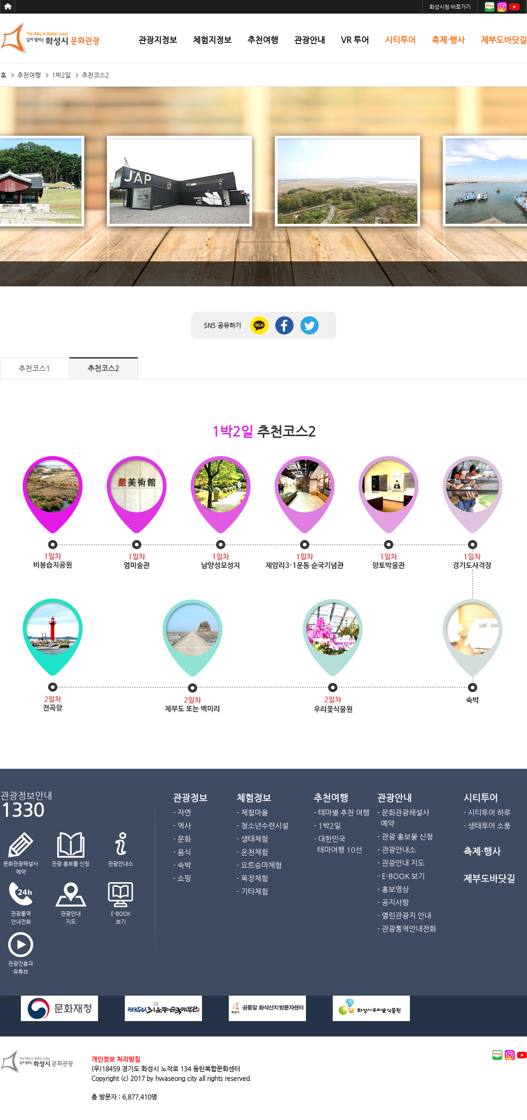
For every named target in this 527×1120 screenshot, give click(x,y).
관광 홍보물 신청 (70, 863)
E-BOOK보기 (121, 917)
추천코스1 (34, 368)
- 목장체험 (252, 878)
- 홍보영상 (393, 889)
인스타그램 (502, 7)
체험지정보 (212, 40)
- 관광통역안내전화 (406, 928)
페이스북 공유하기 (284, 325)
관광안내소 (120, 863)
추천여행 (262, 40)
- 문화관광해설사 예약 (403, 818)
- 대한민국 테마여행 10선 (338, 844)
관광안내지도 (71, 917)
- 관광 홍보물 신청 (405, 836)
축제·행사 (448, 40)
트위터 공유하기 (309, 325)
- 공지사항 (393, 902)
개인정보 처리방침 (115, 1059)
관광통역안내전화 (21, 917)
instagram (510, 1055)
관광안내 (309, 40)
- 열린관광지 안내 (404, 915)
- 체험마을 (252, 812)
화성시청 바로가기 (450, 7)
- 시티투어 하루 (487, 812)
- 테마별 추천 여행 (341, 812)
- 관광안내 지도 (400, 863)
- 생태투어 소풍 (487, 825)
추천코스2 (103, 368)
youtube (522, 1055)
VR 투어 (355, 40)
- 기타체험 (252, 891)
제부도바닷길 (504, 40)
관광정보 (190, 798)
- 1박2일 (327, 825)
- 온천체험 (252, 852)
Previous (12, 1000)
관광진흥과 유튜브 (20, 967)
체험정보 (253, 798)
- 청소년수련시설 (262, 825)
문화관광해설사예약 (20, 867)
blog (497, 1055)
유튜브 (514, 7)
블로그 (490, 7)
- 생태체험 (252, 839)
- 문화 (182, 839)
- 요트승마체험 (259, 865)
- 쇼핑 (182, 878)
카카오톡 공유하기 (259, 325)
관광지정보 (157, 40)
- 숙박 (182, 865)
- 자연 (182, 812)
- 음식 (182, 852)
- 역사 (182, 825)
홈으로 (8, 7)
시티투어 (400, 40)
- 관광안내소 (396, 849)
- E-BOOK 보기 (401, 876)
